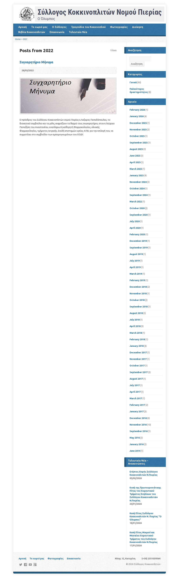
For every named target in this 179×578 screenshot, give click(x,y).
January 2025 (137, 175)
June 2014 (135, 451)
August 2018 (136, 313)
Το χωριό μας (39, 26)
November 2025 (138, 129)
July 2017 (135, 385)
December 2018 (138, 287)
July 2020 (135, 221)
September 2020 (139, 215)
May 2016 (135, 437)
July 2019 (135, 260)
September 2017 (139, 372)
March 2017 (136, 398)
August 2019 (136, 254)
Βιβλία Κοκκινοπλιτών (31, 32)
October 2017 (137, 365)
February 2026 (137, 110)
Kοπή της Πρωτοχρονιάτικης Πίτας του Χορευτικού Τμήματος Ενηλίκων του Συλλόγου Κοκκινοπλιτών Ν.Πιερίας (145, 494)
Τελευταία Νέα (78, 32)
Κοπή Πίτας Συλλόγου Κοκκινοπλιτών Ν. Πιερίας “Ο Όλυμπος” (146, 516)
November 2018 (138, 293)
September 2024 (139, 195)
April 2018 (135, 326)
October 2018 (137, 300)
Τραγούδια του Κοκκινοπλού (88, 26)
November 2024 (138, 182)
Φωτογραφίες (119, 26)
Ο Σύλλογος (59, 26)
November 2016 (138, 424)
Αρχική (22, 26)
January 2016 (137, 444)
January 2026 (137, 116)
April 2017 (135, 392)
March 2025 (136, 169)
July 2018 (135, 319)
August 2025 (136, 149)
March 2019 (136, 274)
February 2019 (137, 280)
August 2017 (136, 379)
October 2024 (137, 188)
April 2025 (135, 162)
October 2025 (137, 136)
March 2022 (136, 201)
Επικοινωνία (57, 32)
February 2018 (137, 339)
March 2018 (136, 333)
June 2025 (135, 155)
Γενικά (133, 82)
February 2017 (137, 405)
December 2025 (138, 123)
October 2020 (137, 208)
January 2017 (137, 411)
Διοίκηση (137, 26)
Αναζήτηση (137, 64)
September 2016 (139, 431)
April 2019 (135, 267)
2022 (25, 39)
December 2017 (138, 352)
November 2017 (138, 359)
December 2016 (138, 418)
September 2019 (139, 247)
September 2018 (139, 306)
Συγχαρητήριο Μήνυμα (36, 62)
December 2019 (138, 241)
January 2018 (137, 346)
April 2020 (135, 228)
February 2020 (137, 234)
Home (18, 39)
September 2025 (139, 142)
